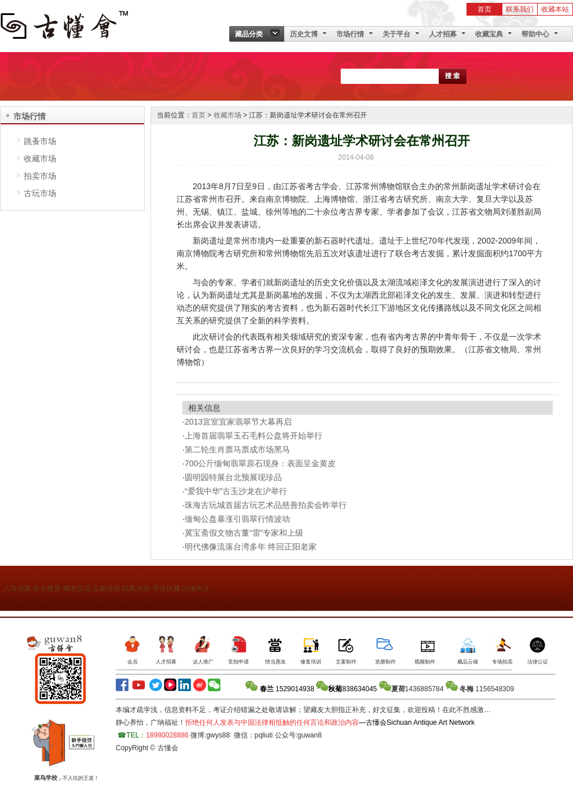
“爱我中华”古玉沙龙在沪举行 (236, 491)
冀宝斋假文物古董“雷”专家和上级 (244, 532)
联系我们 (520, 9)
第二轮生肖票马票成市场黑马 (237, 449)
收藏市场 (40, 158)
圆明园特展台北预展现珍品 (233, 477)
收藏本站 (555, 9)
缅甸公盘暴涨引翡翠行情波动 (237, 518)
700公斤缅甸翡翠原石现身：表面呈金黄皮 (260, 463)
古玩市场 (40, 193)
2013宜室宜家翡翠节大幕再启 (238, 421)
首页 (484, 9)
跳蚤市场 (40, 141)
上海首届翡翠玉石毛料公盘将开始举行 (253, 435)
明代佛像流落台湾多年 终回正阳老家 (251, 546)
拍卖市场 (40, 175)
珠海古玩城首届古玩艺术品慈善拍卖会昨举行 (266, 505)
